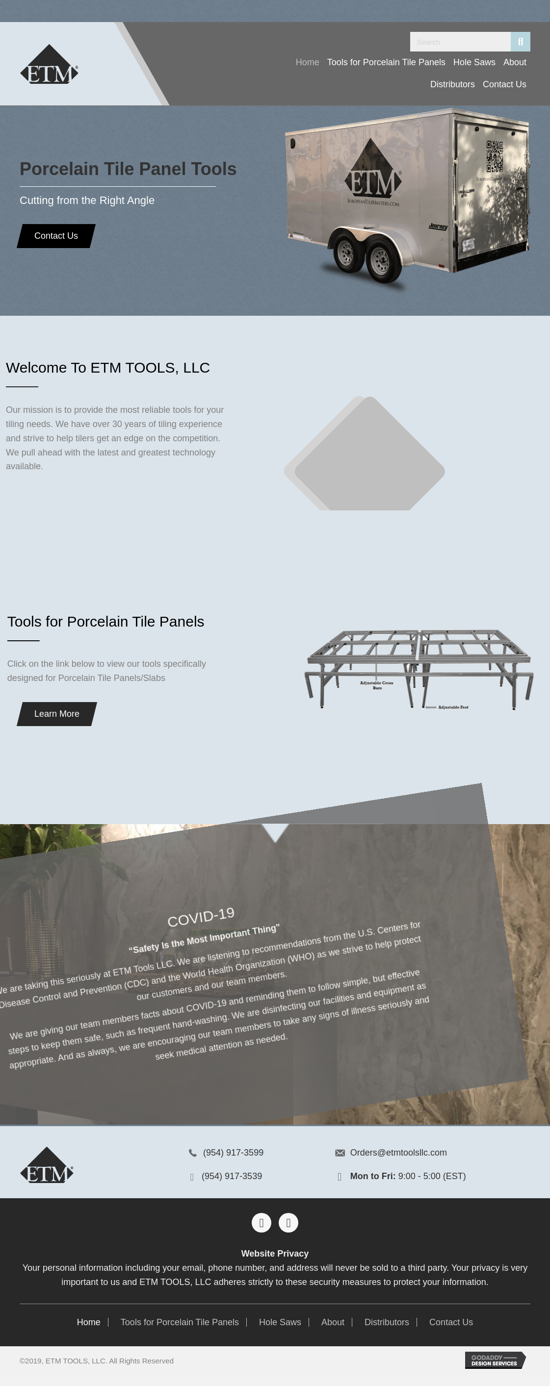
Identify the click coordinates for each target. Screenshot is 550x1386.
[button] (51, 236)
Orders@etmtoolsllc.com (398, 1153)
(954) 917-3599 (233, 1153)
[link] (307, 62)
